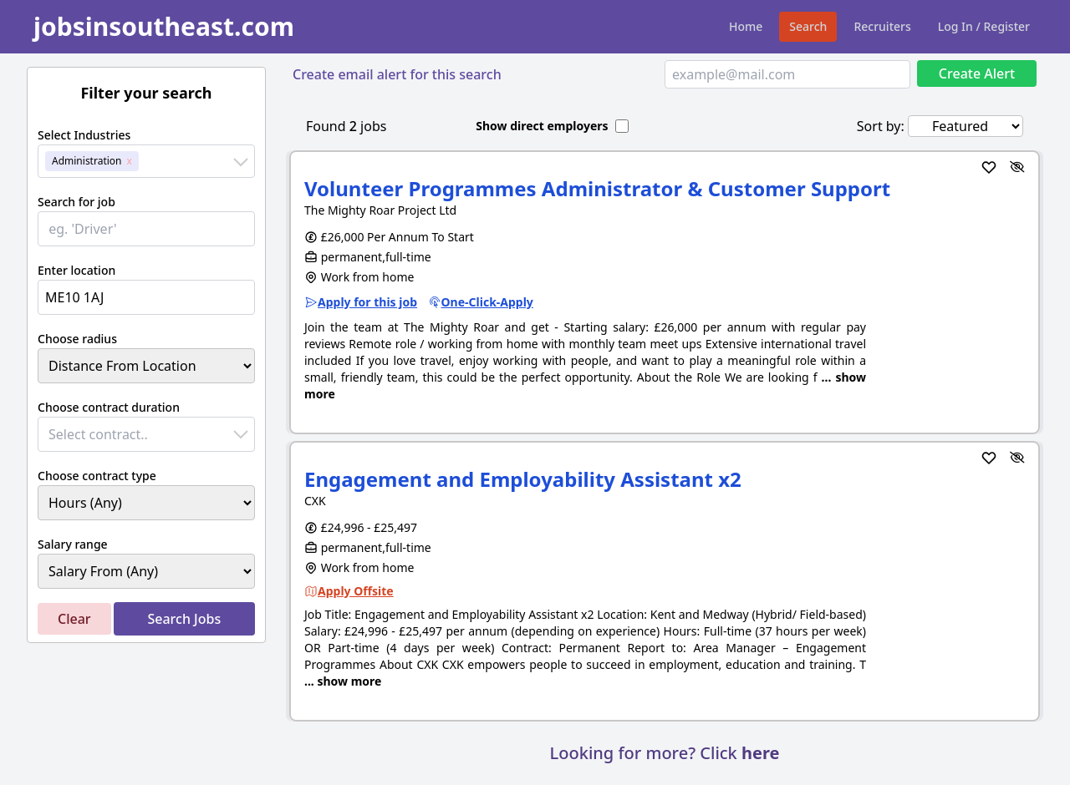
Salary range (73, 544)
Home (745, 26)
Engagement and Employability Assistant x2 (522, 479)
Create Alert (977, 73)
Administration (87, 161)
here (760, 753)
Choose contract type (97, 476)
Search (808, 26)
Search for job (76, 202)
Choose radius (77, 339)
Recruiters (881, 26)
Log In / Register (984, 26)
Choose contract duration (109, 407)
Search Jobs (184, 619)
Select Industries (84, 135)
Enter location (76, 270)
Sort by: (880, 126)
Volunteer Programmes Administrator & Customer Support (597, 188)
